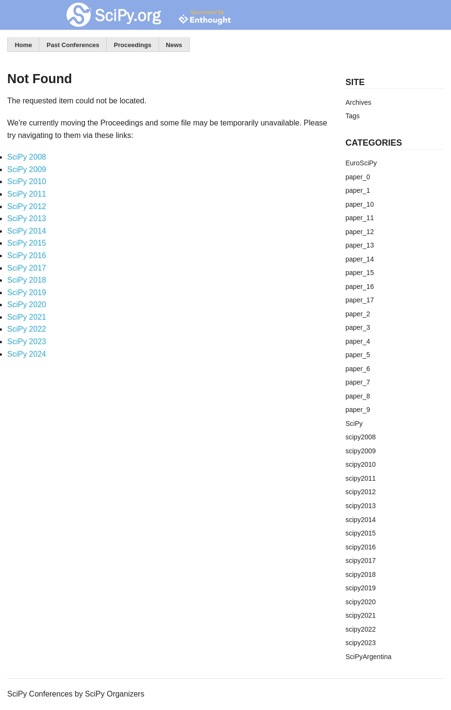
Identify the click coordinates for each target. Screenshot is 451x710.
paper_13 (359, 245)
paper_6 (357, 369)
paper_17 (359, 300)
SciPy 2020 (26, 304)
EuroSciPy (361, 163)
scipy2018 (360, 574)
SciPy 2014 (26, 231)
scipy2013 (360, 506)
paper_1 (357, 190)
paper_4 (357, 341)
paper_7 (357, 382)
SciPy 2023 (26, 341)
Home (23, 45)
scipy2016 (360, 547)
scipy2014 (360, 519)
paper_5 (357, 355)
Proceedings (132, 45)
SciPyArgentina (368, 656)
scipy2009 (360, 451)
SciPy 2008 (26, 157)
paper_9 (357, 409)
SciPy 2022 (26, 329)
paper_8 (357, 396)
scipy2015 (360, 533)
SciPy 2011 (26, 194)
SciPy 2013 (26, 218)
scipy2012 (360, 492)
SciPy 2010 (26, 181)
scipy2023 (360, 643)
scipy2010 (360, 464)
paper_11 (359, 218)
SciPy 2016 (26, 255)
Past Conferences (73, 45)
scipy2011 (360, 478)
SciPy (354, 423)
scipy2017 (360, 560)
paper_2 (357, 314)
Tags (352, 116)
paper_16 (359, 286)
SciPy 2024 (26, 354)
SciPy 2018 (26, 280)
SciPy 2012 (26, 206)
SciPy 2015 (26, 243)
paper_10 (359, 204)
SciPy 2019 (26, 292)
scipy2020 (360, 602)
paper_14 (359, 259)
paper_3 (357, 327)
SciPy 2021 (26, 317)
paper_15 (359, 272)
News (174, 45)
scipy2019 (360, 588)
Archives (358, 102)
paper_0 (357, 177)
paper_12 (359, 232)
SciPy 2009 (26, 169)
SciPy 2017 (26, 268)
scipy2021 (360, 615)
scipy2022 (360, 629)
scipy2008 (360, 437)
